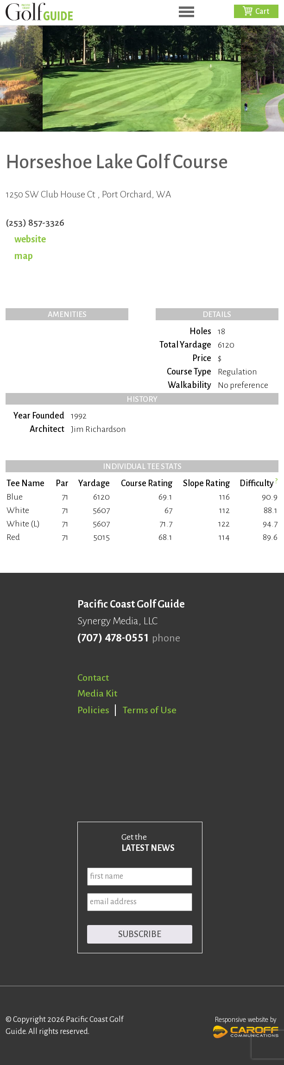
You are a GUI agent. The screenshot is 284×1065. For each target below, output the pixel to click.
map (23, 256)
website (30, 239)
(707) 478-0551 (112, 638)
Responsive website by (245, 1026)
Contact (93, 677)
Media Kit (97, 693)
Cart (262, 11)
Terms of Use (150, 710)
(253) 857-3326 (35, 222)
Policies (93, 710)
